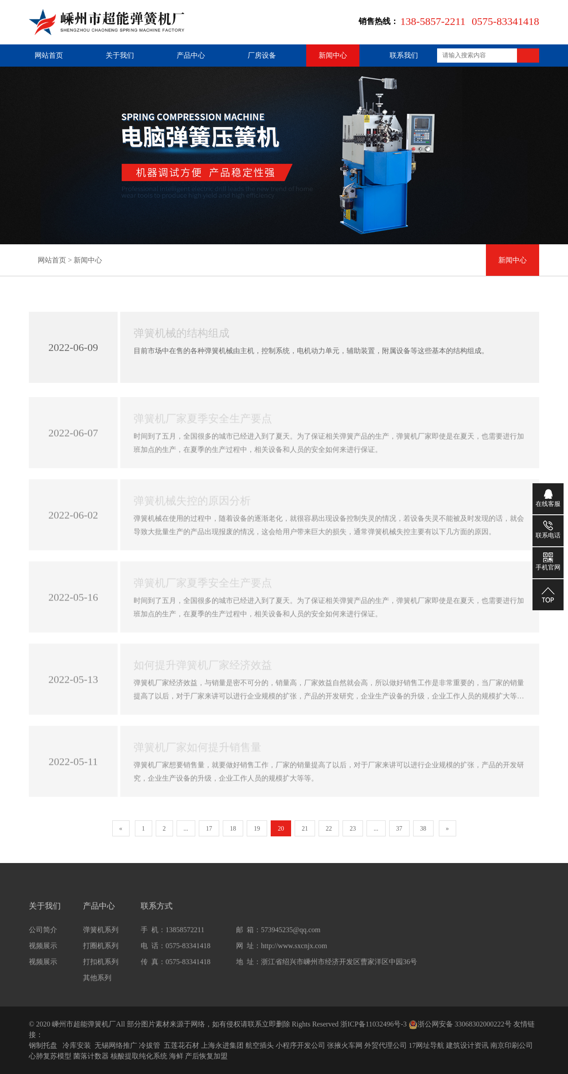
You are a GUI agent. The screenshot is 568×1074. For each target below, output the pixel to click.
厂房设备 (262, 55)
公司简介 (43, 936)
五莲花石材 (181, 1045)
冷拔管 (149, 1045)
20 (281, 828)
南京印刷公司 (511, 1045)
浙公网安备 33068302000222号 (460, 1024)
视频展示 (43, 952)
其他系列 (97, 984)
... (186, 828)
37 (399, 828)
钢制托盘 (43, 1045)
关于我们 (120, 55)
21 (305, 828)
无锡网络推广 (116, 1045)
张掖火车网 (345, 1045)
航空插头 (259, 1045)
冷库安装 (77, 1045)
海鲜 (176, 1056)
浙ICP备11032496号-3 (373, 1024)
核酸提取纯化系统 (138, 1056)
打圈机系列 (100, 952)
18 (233, 828)
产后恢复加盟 (206, 1056)
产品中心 (191, 55)
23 (353, 828)
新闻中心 (333, 55)
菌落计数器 (91, 1056)
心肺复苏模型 (50, 1056)
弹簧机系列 (100, 936)
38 (423, 828)
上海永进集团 (222, 1045)
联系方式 (157, 912)
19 (257, 828)
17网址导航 (426, 1045)
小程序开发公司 (300, 1045)
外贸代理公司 (385, 1045)
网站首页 (49, 55)
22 (329, 828)
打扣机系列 (100, 968)
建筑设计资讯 (467, 1045)
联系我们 (404, 55)
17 (209, 828)
